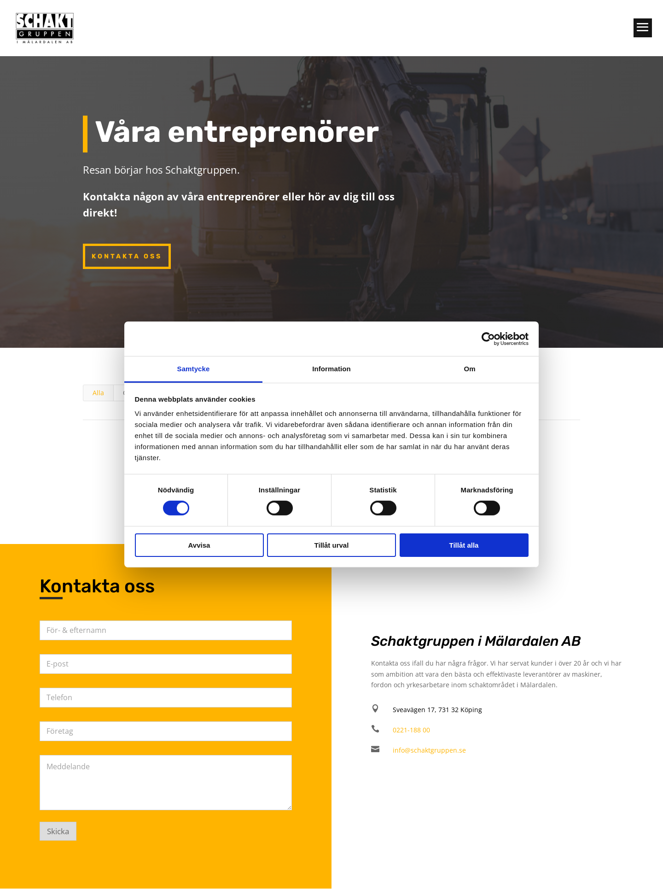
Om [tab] (469, 369)
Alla (98, 392)
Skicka (58, 831)
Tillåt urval (331, 545)
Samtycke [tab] (193, 369)
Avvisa (199, 545)
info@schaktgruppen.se (429, 750)
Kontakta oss (127, 256)
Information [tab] (331, 369)
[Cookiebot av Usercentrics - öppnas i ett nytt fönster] (488, 338)
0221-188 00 (411, 729)
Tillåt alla (464, 545)
